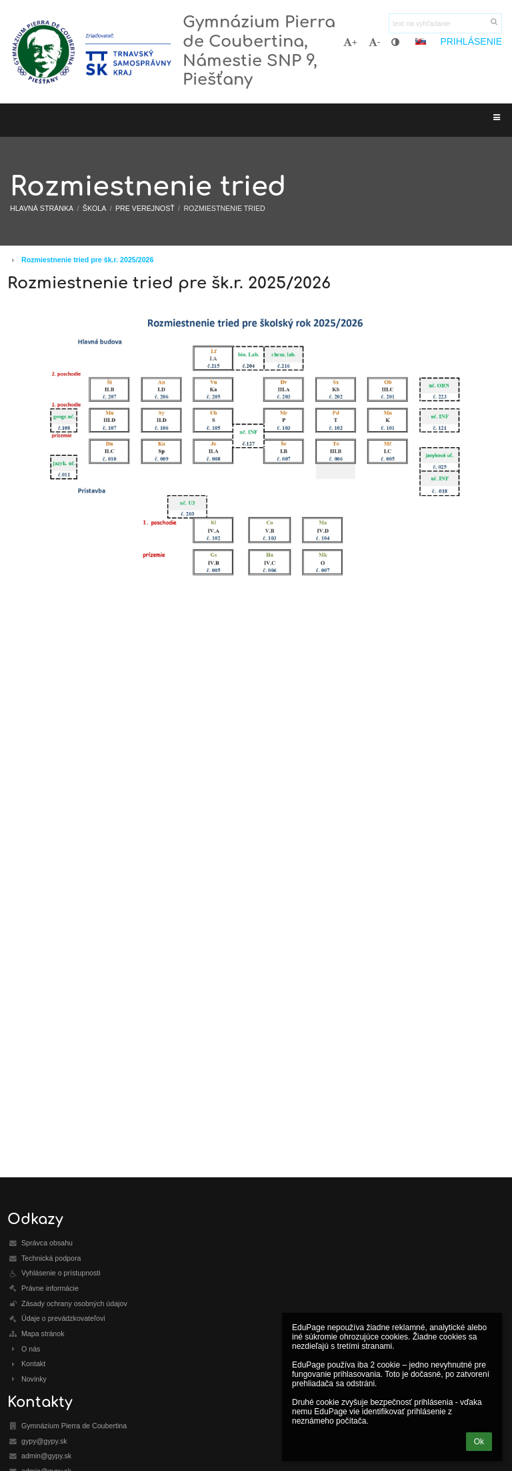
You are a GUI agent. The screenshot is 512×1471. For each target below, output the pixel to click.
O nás (30, 1349)
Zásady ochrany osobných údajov (74, 1303)
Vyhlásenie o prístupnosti (61, 1273)
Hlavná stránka (41, 208)
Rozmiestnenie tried (224, 208)
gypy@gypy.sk (44, 1441)
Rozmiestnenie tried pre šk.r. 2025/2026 (87, 260)
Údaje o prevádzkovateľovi (63, 1318)
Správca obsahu (47, 1243)
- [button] (375, 42)
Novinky (34, 1379)
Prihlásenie (471, 41)
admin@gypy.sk (46, 1456)
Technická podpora (51, 1258)
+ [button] (350, 42)
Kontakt (33, 1364)
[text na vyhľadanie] (445, 23)
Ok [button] (479, 1441)
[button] (421, 41)
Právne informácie (50, 1288)
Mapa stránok (43, 1334)
